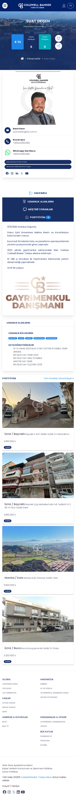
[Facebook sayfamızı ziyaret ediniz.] (4, 793)
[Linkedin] (17, 173)
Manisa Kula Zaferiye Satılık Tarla (41, 577)
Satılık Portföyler (31, 38)
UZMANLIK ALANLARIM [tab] (38, 201)
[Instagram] (12, 173)
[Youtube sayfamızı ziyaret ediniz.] (22, 793)
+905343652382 (21, 142)
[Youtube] (26, 173)
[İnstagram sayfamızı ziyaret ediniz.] (9, 793)
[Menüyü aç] (5, 6)
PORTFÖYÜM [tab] (38, 217)
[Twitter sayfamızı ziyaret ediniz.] (13, 793)
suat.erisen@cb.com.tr (25, 131)
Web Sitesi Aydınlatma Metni (17, 765)
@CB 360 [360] (48, 26)
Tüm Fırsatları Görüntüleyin (59, 378)
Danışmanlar (34, 58)
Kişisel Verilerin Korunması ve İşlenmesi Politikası (27, 768)
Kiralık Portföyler (45, 38)
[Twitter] (22, 173)
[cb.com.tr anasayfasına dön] (35, 5)
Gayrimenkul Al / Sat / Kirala (17, 162)
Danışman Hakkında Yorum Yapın (19, 167)
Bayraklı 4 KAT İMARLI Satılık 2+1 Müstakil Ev (47, 434)
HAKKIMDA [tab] (38, 193)
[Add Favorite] (58, 38)
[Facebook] (7, 173)
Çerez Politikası (10, 771)
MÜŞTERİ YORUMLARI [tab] (38, 209)
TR (70, 5)
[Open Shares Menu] (58, 46)
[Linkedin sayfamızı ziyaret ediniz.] (18, 793)
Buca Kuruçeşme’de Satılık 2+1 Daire (40, 648)
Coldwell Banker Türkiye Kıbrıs (36, 777)
